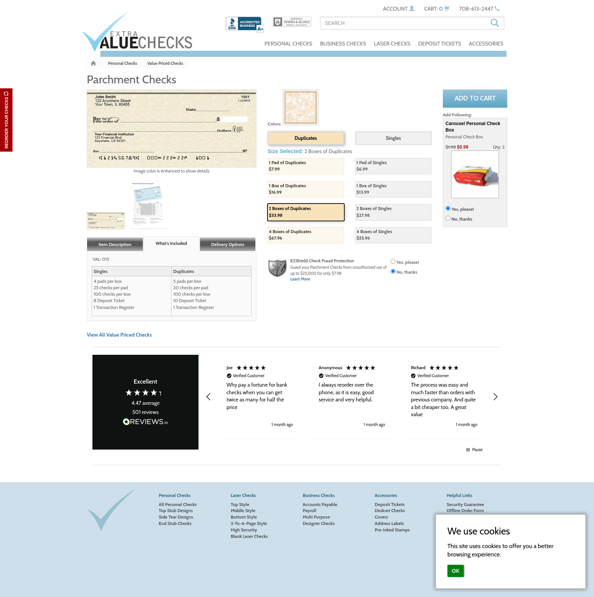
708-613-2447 (479, 8)
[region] (352, 396)
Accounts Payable (320, 504)
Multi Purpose (316, 517)
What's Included (171, 243)
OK (456, 570)
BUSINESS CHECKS (343, 43)
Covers (381, 517)
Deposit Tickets (390, 504)
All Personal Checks (178, 504)
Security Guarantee (465, 504)
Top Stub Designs (176, 510)
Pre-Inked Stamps (392, 530)
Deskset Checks (390, 510)
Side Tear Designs (176, 517)
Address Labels (389, 523)
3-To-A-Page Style (249, 523)
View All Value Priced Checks (119, 334)
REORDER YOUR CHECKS (6, 120)
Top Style (240, 504)
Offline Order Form (465, 510)
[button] (209, 397)
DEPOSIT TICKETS (439, 43)
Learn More (300, 279)
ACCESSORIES (486, 43)
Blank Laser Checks (249, 536)
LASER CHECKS (392, 43)
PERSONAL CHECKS (288, 43)
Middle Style (243, 510)
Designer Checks (319, 523)
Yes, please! (408, 262)
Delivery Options (227, 244)
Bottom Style (244, 517)
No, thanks (407, 272)
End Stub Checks (175, 523)
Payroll (309, 510)
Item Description (114, 244)
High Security (244, 530)
